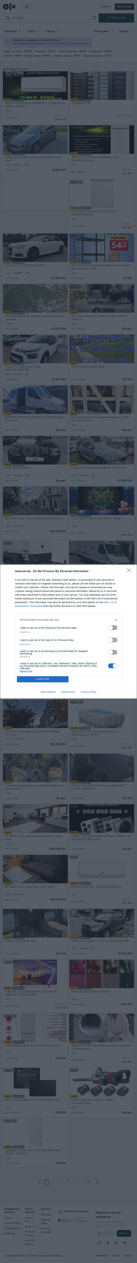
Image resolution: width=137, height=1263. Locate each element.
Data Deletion (48, 691)
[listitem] (68, 620)
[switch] (112, 627)
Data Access (68, 691)
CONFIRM (42, 679)
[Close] (130, 571)
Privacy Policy (88, 691)
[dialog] (68, 631)
